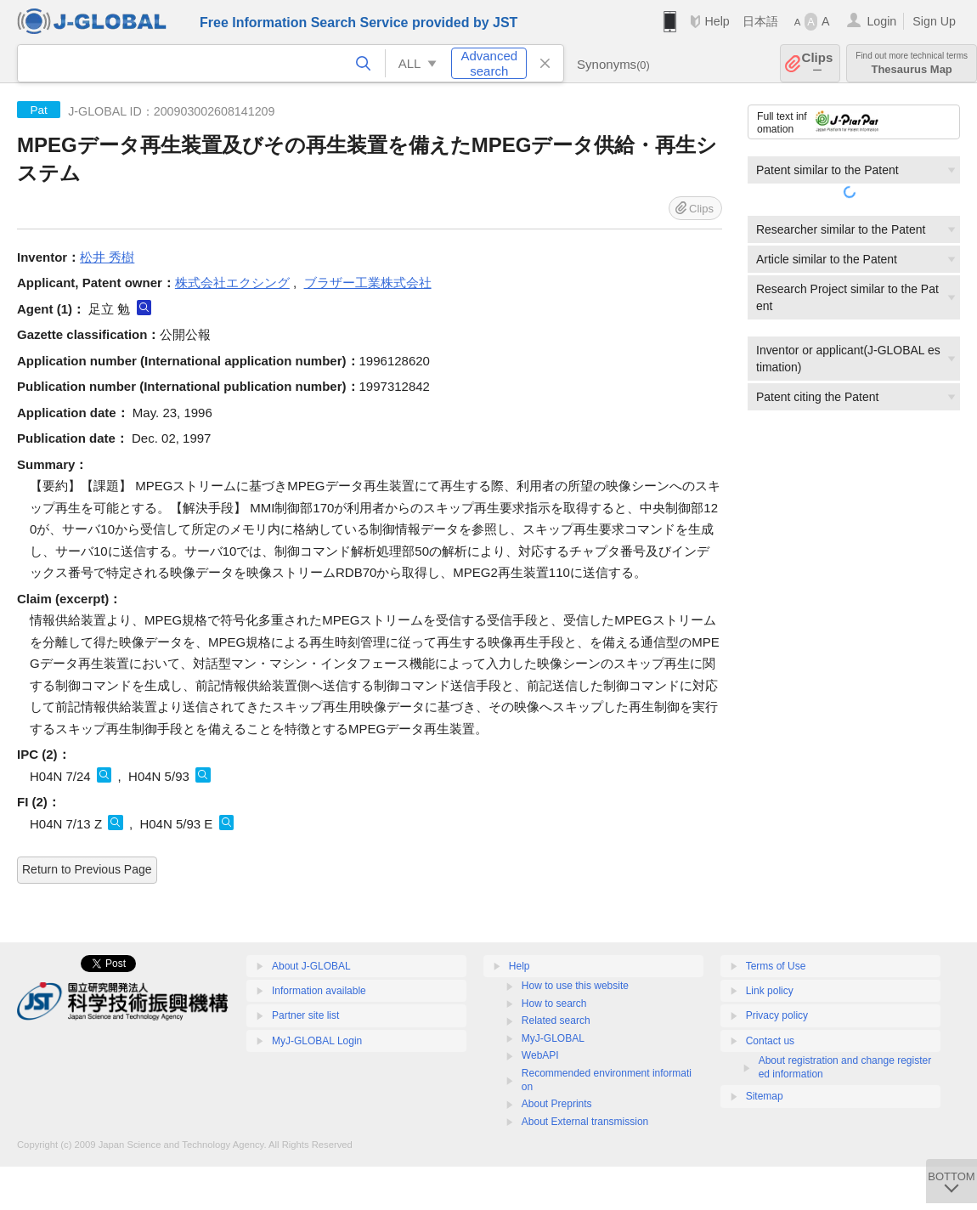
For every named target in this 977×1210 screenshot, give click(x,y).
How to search (554, 1003)
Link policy (769, 991)
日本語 (760, 21)
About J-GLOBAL (311, 966)
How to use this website (575, 986)
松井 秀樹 (107, 257)
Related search (556, 1020)
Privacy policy (777, 1015)
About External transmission (585, 1122)
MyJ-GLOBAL (553, 1038)
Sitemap (764, 1096)
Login (881, 21)
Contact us (770, 1041)
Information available (319, 991)
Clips (817, 63)
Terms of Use (776, 966)
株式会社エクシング (232, 282)
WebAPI (540, 1055)
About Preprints (557, 1104)
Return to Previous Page (87, 869)
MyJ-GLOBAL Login (317, 1041)
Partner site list (305, 1015)
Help (716, 21)
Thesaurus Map (912, 63)
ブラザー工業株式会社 (368, 282)
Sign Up (934, 21)
